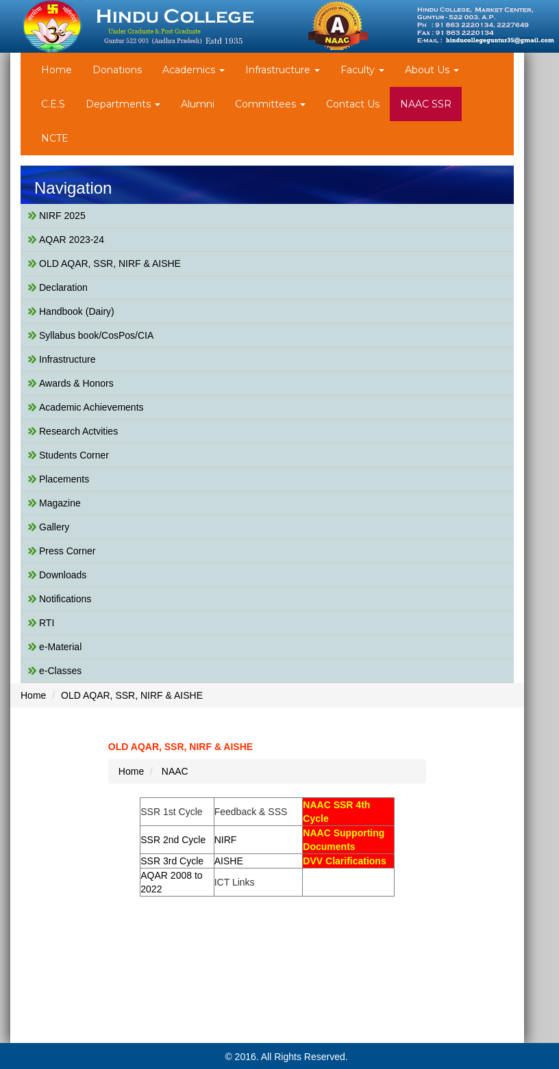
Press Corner (67, 550)
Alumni (197, 104)
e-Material (60, 646)
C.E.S (53, 104)
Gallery (54, 526)
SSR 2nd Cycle (173, 839)
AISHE (228, 860)
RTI (46, 622)
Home (56, 70)
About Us (432, 70)
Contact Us (353, 104)
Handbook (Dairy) (76, 311)
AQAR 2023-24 (71, 239)
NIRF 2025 (62, 215)
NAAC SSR (425, 104)
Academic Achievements (91, 407)
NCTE (55, 138)
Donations (117, 70)
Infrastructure (282, 70)
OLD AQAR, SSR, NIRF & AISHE (110, 263)
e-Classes (60, 670)
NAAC (175, 771)
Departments (123, 104)
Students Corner (74, 455)
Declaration (63, 287)
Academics (193, 70)
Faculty (362, 70)
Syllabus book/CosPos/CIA (96, 335)
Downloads (62, 574)
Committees (270, 104)
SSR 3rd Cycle (171, 860)
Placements (64, 479)
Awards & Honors (76, 383)
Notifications (65, 598)
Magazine (60, 503)
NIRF (225, 839)
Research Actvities (78, 431)
